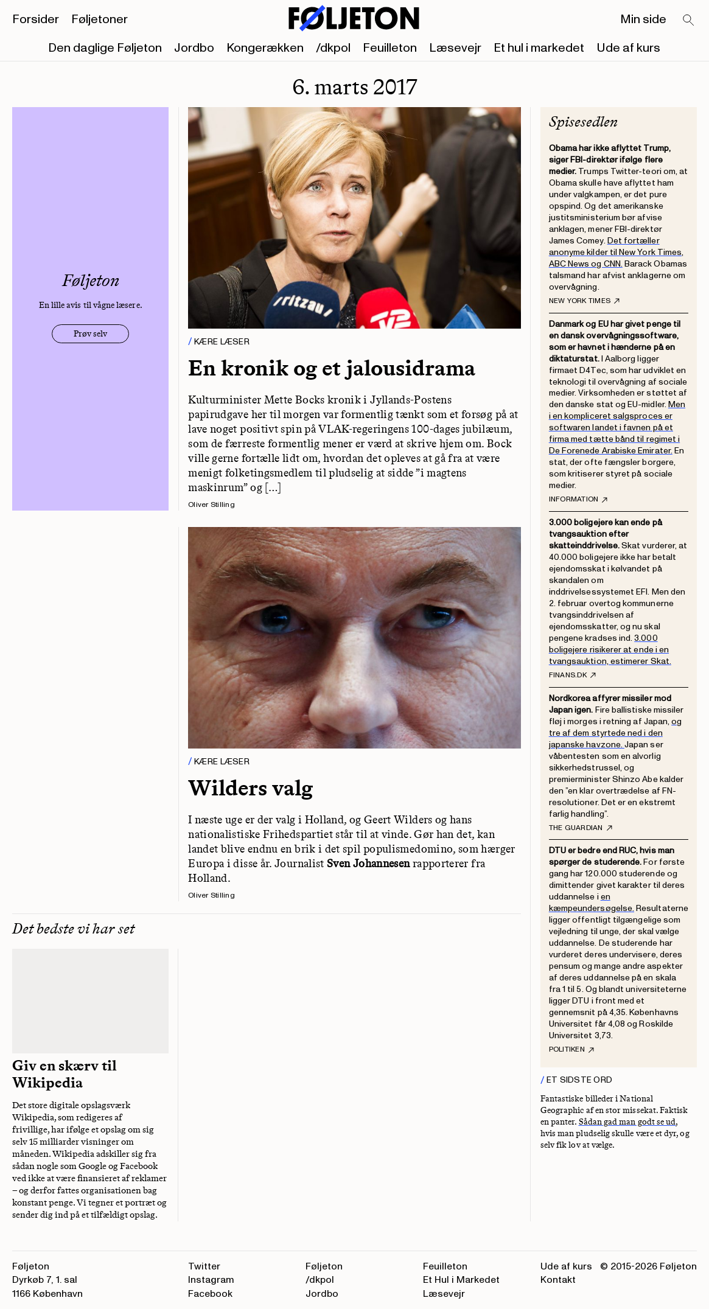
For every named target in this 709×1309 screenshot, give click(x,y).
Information (578, 499)
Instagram (211, 1279)
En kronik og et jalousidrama (331, 368)
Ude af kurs (628, 48)
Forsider (35, 19)
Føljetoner (99, 19)
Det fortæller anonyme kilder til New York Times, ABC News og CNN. (616, 252)
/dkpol (333, 48)
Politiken (571, 1050)
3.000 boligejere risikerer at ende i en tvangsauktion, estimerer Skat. (610, 649)
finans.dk (572, 675)
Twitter (204, 1266)
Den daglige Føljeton (105, 48)
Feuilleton (390, 48)
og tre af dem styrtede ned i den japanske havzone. (615, 733)
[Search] (689, 21)
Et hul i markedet (539, 48)
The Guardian (580, 828)
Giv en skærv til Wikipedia (64, 1074)
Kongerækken (265, 48)
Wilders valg (250, 788)
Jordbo (194, 48)
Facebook (210, 1293)
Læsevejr (455, 48)
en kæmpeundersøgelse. (591, 902)
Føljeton (324, 1266)
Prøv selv (90, 334)
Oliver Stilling (211, 505)
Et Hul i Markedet (461, 1279)
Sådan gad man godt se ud (627, 1122)
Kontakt (558, 1279)
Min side (643, 19)
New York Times (584, 301)
